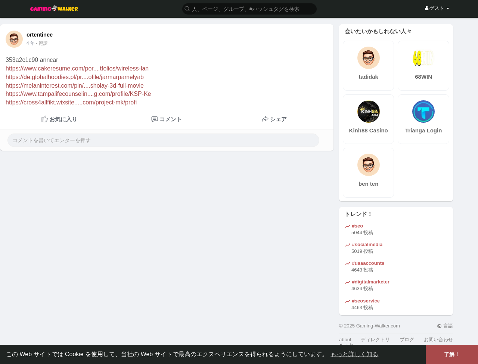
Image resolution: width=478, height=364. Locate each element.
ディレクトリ (375, 339)
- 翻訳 (41, 43)
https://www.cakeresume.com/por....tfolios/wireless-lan (77, 68)
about (345, 339)
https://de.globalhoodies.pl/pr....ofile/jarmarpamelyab (75, 77)
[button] (249, 8)
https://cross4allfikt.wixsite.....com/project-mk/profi (71, 102)
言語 (445, 325)
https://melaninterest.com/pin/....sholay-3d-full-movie (75, 85)
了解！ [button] (452, 354)
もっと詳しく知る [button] (354, 354)
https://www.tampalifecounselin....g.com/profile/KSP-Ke (78, 94)
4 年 (31, 43)
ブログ (407, 339)
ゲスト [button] (437, 8)
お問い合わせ (438, 339)
